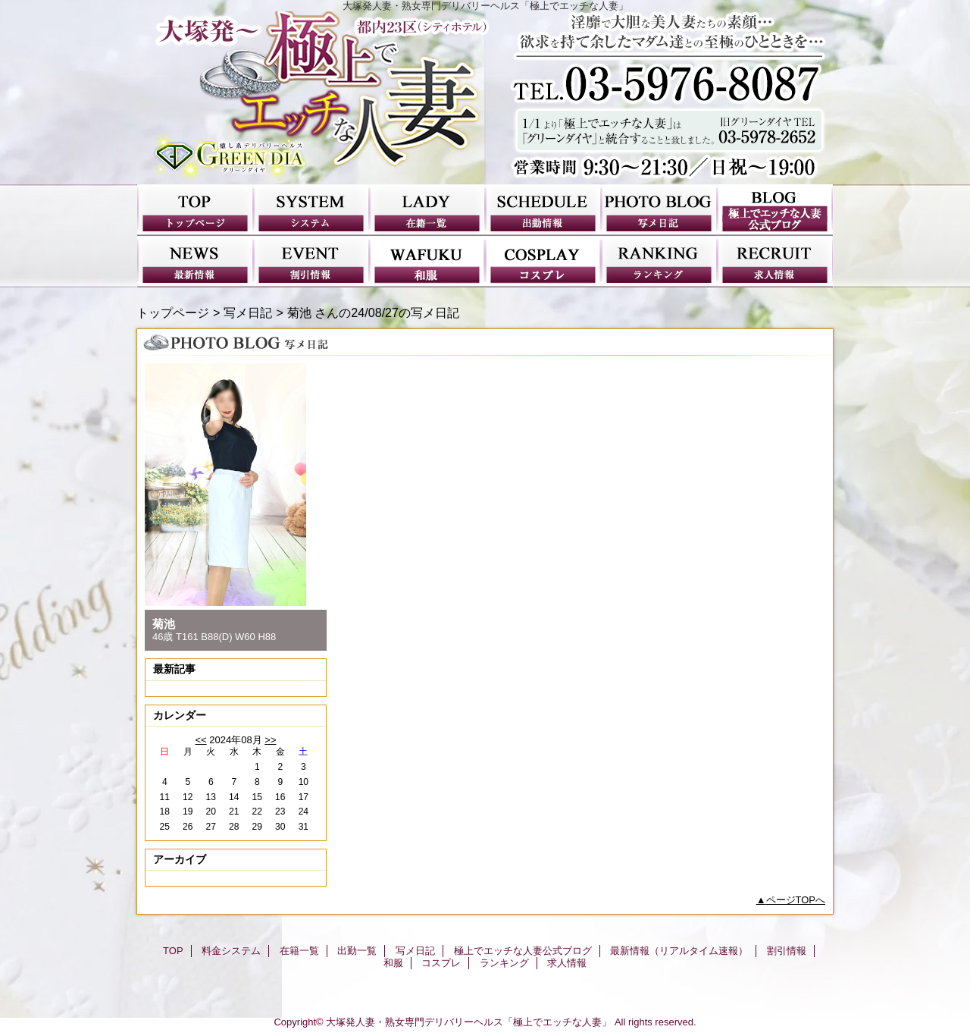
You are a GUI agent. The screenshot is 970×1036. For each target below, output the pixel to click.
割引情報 (311, 261)
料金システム (311, 210)
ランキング (659, 261)
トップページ (172, 312)
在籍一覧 (427, 210)
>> (270, 740)
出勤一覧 (543, 210)
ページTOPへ (796, 900)
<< (200, 740)
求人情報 (775, 261)
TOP (195, 210)
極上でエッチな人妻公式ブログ (775, 210)
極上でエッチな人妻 (485, 97)
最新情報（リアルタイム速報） (195, 261)
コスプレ (543, 261)
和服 (427, 261)
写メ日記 (659, 210)
